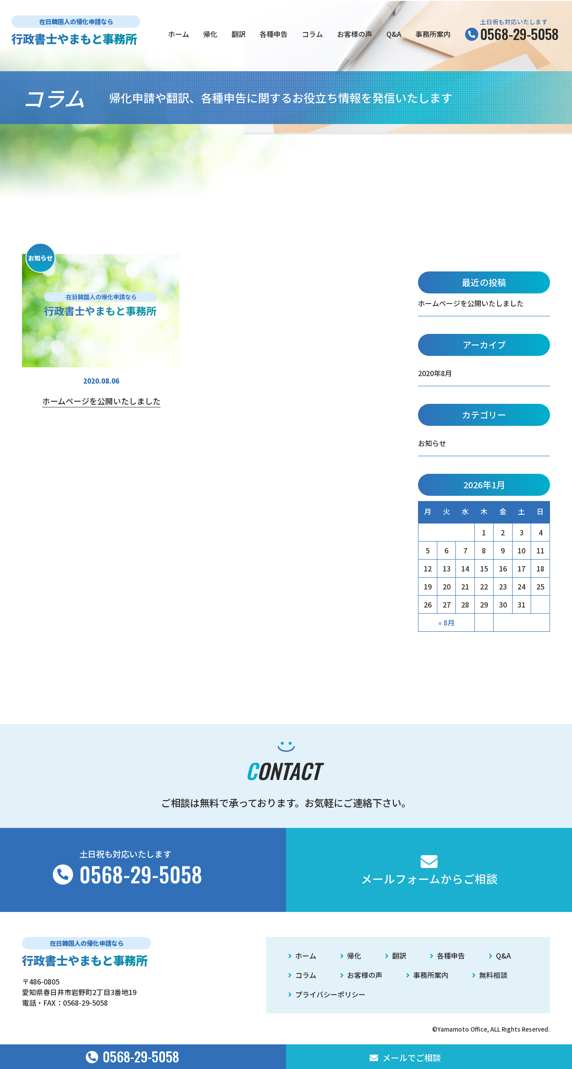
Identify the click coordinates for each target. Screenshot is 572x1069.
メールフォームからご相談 (429, 869)
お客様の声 (354, 34)
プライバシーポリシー (327, 994)
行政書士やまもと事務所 (74, 38)
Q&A (393, 34)
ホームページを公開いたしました (471, 303)
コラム (312, 34)
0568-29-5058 (85, 1002)
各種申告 (274, 34)
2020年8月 (435, 373)
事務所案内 (433, 34)
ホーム (178, 34)
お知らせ (432, 443)
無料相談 (489, 975)
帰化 (210, 34)
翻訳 (238, 34)
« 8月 (446, 622)
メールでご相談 (405, 1057)
